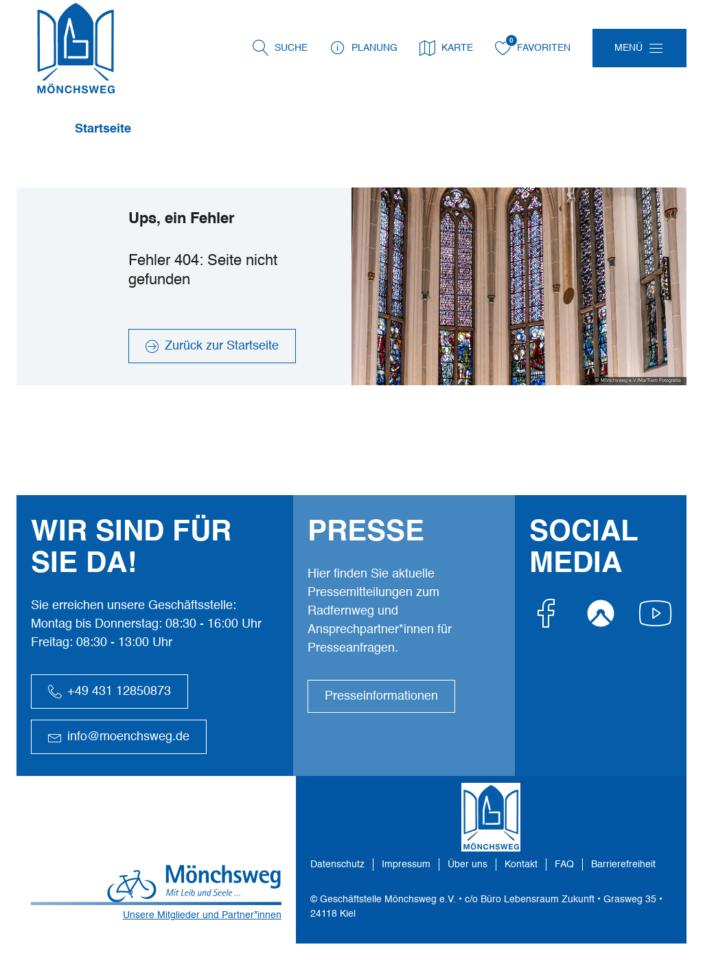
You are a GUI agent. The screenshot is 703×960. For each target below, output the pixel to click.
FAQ (564, 864)
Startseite (103, 129)
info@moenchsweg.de (118, 737)
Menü (628, 48)
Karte (446, 48)
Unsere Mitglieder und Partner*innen (202, 915)
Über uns (467, 864)
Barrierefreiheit (623, 864)
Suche (291, 48)
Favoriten (533, 48)
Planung (363, 48)
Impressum (406, 864)
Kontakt (521, 864)
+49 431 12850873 (109, 691)
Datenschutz (337, 864)
